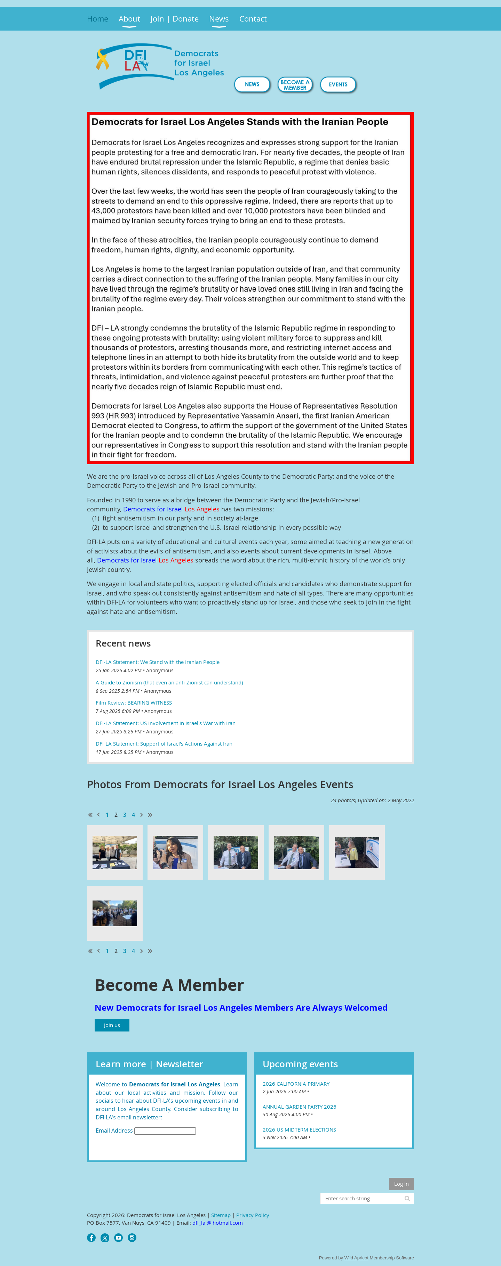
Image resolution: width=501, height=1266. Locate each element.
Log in (401, 1183)
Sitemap (221, 1214)
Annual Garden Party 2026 (299, 1106)
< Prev (98, 814)
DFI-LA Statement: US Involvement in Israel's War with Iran (166, 723)
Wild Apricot (356, 1257)
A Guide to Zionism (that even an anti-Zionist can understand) (169, 682)
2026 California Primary (296, 1083)
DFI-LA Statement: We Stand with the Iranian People (158, 661)
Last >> (150, 814)
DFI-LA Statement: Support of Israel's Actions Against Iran (164, 743)
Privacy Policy (252, 1214)
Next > (141, 814)
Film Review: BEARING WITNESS (134, 702)
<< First (90, 814)
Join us (112, 1024)
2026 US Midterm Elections (299, 1129)
